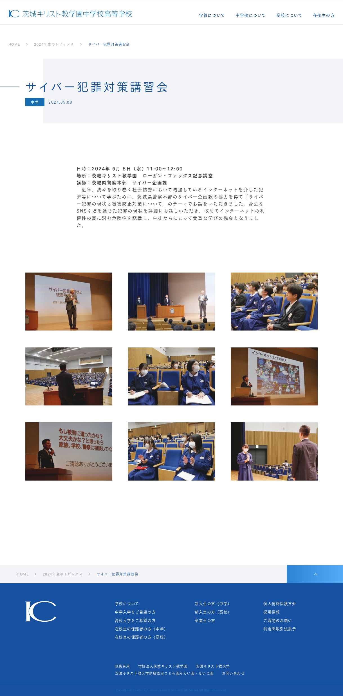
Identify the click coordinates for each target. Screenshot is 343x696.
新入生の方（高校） (213, 612)
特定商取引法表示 (279, 628)
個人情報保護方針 (279, 603)
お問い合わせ (233, 673)
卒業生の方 (205, 620)
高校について (289, 15)
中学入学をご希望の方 (135, 612)
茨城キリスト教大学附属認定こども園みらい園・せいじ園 (164, 673)
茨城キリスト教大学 (213, 666)
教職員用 (122, 666)
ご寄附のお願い (277, 620)
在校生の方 (324, 15)
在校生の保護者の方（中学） (141, 628)
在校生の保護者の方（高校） (141, 637)
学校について (212, 15)
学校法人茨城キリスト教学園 (163, 666)
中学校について (251, 15)
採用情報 (271, 612)
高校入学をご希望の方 (135, 620)
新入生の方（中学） (213, 603)
